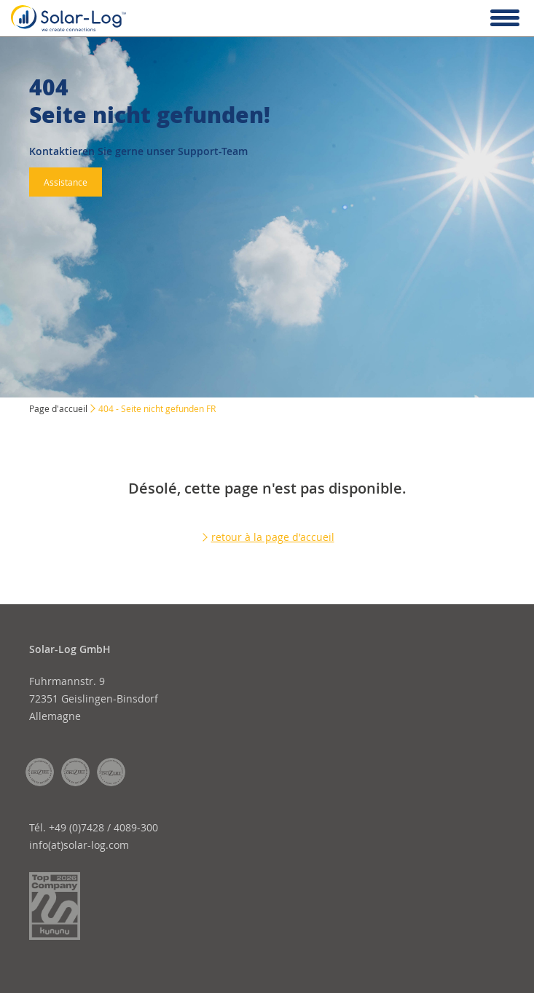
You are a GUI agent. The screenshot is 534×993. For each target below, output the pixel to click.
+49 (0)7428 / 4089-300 (103, 827)
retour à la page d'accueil (272, 537)
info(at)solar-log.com (79, 845)
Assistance (65, 182)
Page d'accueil (58, 408)
